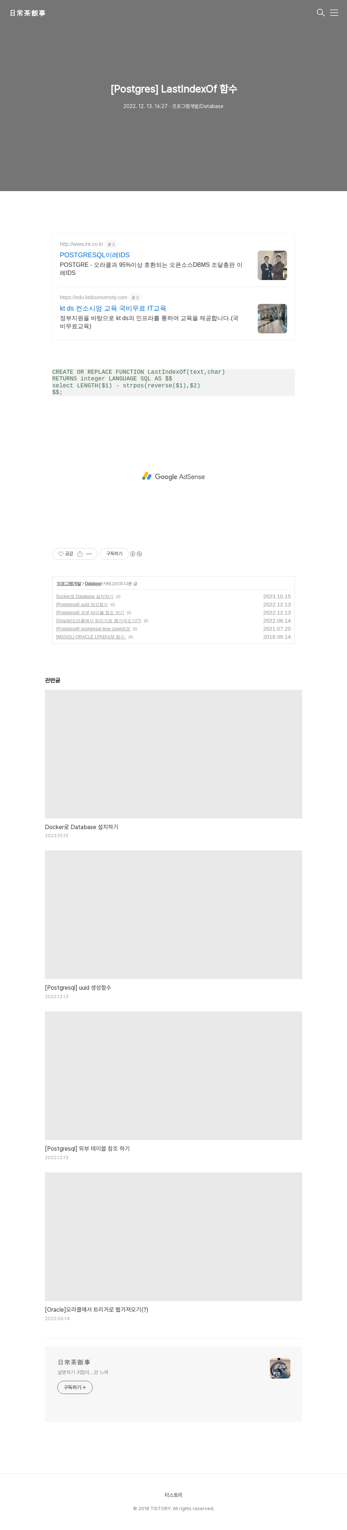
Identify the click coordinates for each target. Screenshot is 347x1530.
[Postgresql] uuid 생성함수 (82, 604)
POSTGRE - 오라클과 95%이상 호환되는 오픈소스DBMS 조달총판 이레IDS (151, 269)
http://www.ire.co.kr (81, 244)
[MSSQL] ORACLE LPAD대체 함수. (91, 636)
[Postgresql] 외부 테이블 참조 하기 (90, 612)
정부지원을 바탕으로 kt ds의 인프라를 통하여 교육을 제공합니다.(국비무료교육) (149, 322)
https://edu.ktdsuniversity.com (93, 297)
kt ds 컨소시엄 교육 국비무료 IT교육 (113, 308)
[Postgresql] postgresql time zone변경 (93, 628)
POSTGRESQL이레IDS (95, 255)
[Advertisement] (173, 476)
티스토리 (173, 1495)
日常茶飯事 (27, 13)
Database (93, 583)
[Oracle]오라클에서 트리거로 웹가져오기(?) (98, 620)
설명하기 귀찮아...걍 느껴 (82, 1372)
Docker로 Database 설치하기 (85, 596)
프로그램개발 (69, 583)
